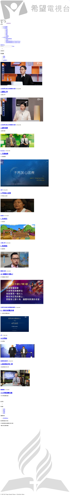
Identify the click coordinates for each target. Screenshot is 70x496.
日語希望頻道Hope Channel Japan (13, 42)
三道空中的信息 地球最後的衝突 (8, 307)
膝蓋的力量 (3, 271)
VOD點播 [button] (5, 27)
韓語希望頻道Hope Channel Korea (13, 41)
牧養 (4, 411)
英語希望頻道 (9, 38)
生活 (4, 409)
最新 (4, 56)
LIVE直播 (5, 26)
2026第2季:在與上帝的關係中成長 (8, 88)
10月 (2, 189)
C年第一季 (3, 242)
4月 (1, 335)
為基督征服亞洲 (4, 360)
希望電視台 (5, 418)
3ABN (7, 39)
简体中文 (3, 44)
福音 (4, 413)
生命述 (2, 215)
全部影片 (5, 60)
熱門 (4, 57)
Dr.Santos (3, 150)
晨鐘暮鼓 (3, 389)
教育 (4, 410)
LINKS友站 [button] (5, 37)
